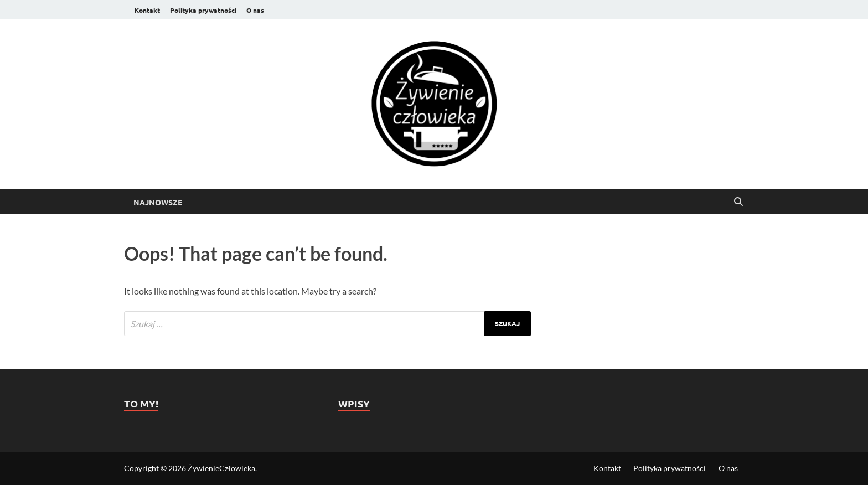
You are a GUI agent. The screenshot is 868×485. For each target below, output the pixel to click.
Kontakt (147, 10)
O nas (255, 10)
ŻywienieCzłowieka (221, 468)
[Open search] (738, 202)
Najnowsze (157, 202)
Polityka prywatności (203, 10)
